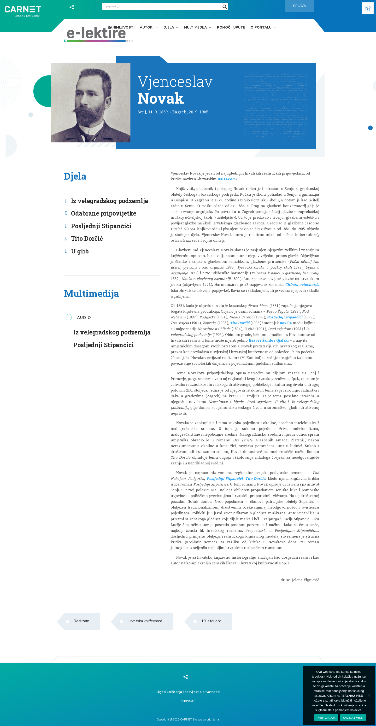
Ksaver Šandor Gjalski (269, 340)
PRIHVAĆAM (326, 718)
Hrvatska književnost (145, 621)
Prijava (299, 6)
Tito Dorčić (87, 238)
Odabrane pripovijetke (103, 213)
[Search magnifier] (224, 6)
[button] (368, 8)
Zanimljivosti (121, 28)
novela (286, 323)
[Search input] (163, 6)
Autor (93, 41)
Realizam (81, 621)
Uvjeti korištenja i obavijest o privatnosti (188, 692)
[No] (368, 695)
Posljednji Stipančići (101, 226)
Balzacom (226, 179)
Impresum (188, 700)
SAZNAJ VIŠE (353, 718)
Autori (146, 28)
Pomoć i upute (231, 28)
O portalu (261, 28)
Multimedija (195, 28)
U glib (80, 251)
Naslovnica (74, 41)
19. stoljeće (211, 621)
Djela (169, 28)
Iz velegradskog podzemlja (109, 201)
